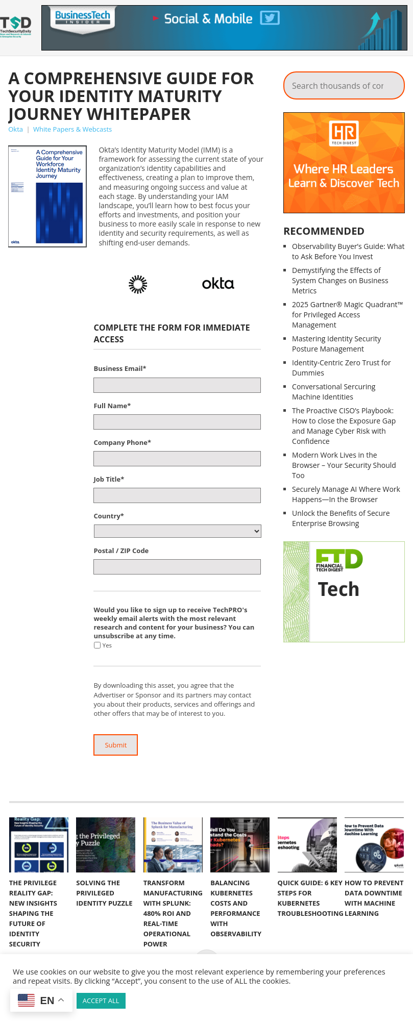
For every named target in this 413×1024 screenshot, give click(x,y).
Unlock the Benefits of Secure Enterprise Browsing (341, 518)
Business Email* (119, 368)
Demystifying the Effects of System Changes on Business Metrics (340, 280)
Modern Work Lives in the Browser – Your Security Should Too (344, 465)
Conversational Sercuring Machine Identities (333, 392)
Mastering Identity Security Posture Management (336, 344)
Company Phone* (122, 442)
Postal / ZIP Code (121, 550)
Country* (108, 516)
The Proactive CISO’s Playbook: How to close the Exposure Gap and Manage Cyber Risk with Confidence (344, 426)
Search (390, 82)
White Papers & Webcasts (72, 129)
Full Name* (112, 406)
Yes (107, 645)
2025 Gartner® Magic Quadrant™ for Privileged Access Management (347, 314)
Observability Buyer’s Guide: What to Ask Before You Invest (348, 251)
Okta (15, 129)
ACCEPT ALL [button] (101, 1000)
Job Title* (108, 479)
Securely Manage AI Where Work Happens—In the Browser (346, 494)
